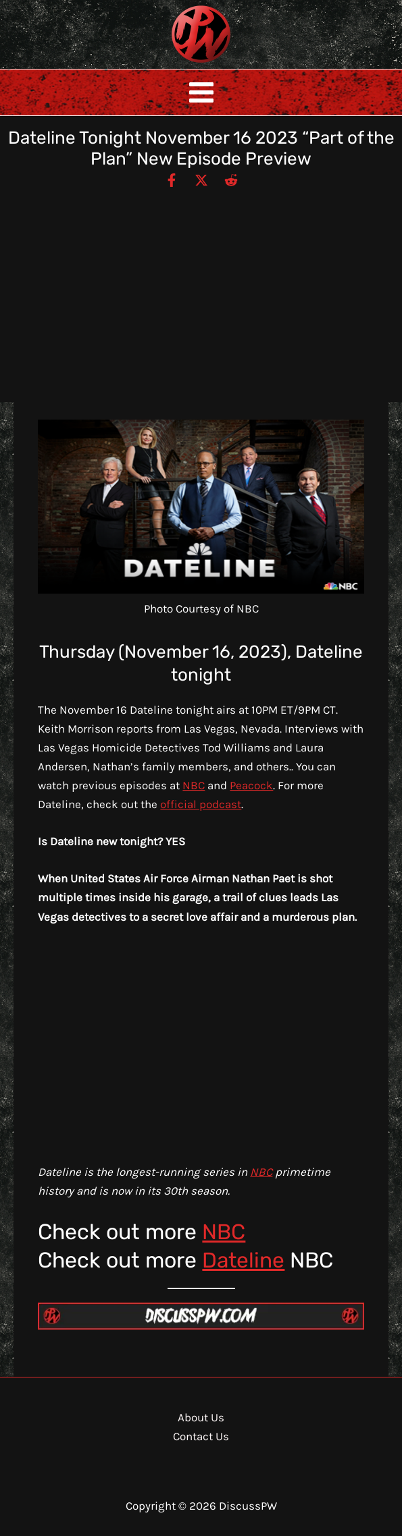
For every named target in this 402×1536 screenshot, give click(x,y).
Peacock (251, 785)
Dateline (244, 1260)
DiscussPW (174, 63)
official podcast (200, 804)
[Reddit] (231, 179)
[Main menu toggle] (201, 92)
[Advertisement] (201, 289)
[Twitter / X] (201, 179)
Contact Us (201, 1436)
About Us (201, 1417)
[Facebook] (171, 179)
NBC (193, 785)
